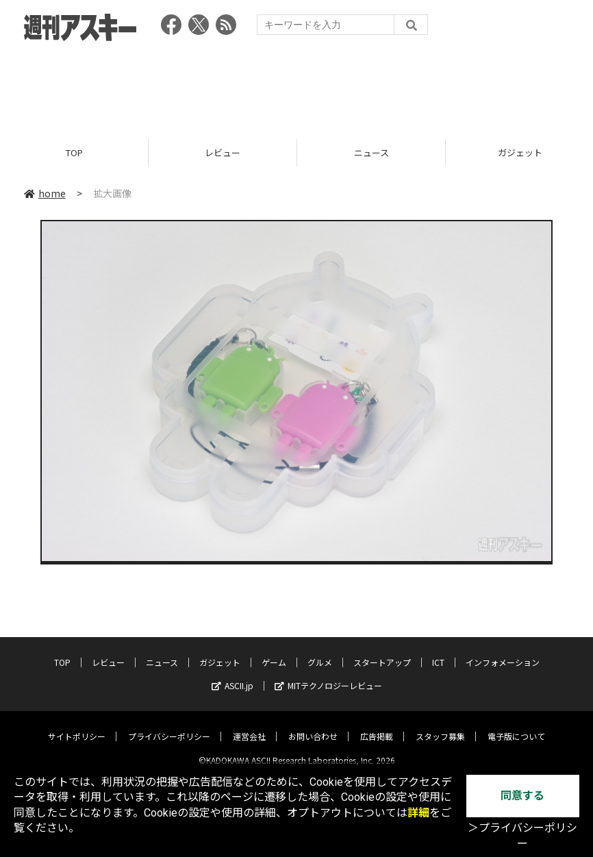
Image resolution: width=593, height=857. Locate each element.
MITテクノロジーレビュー (328, 674)
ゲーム (274, 651)
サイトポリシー (76, 725)
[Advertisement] (296, 85)
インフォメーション (503, 651)
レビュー (222, 152)
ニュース (371, 152)
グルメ (319, 651)
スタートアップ (382, 651)
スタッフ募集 (440, 725)
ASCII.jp (232, 674)
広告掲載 (376, 725)
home (45, 193)
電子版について (516, 725)
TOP (74, 152)
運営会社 (249, 725)
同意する (522, 795)
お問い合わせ (313, 725)
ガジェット (219, 651)
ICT (438, 651)
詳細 (418, 812)
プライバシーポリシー (169, 725)
